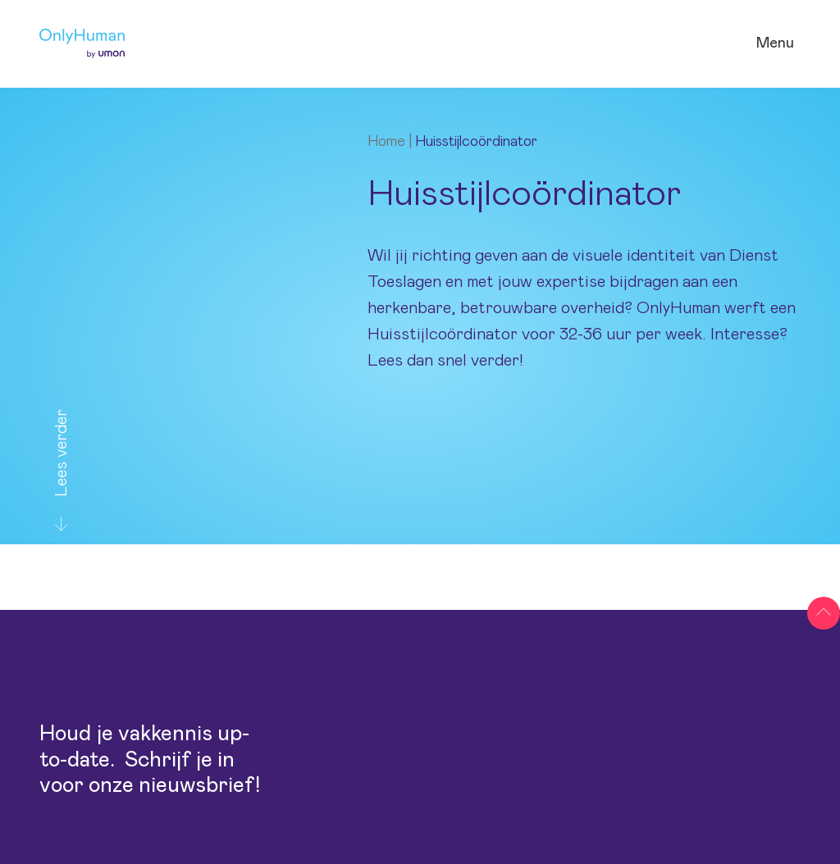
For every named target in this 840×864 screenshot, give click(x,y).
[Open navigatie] (775, 44)
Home (386, 141)
